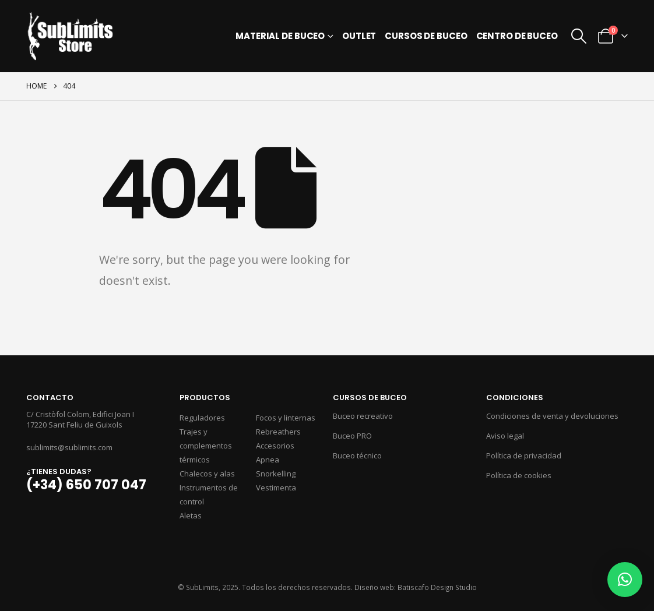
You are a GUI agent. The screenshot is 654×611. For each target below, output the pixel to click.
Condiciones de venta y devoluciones (552, 416)
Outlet (359, 36)
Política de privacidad (523, 455)
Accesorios (275, 445)
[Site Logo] (70, 36)
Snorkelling (276, 473)
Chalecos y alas (207, 473)
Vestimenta (276, 487)
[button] (579, 36)
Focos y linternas (285, 417)
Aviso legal (505, 435)
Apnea (267, 459)
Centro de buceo (517, 36)
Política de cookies (518, 475)
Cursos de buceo (426, 36)
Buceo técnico (357, 455)
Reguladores (202, 417)
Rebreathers (278, 431)
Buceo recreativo (363, 416)
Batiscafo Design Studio (437, 587)
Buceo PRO (352, 435)
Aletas (191, 515)
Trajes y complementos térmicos (206, 445)
